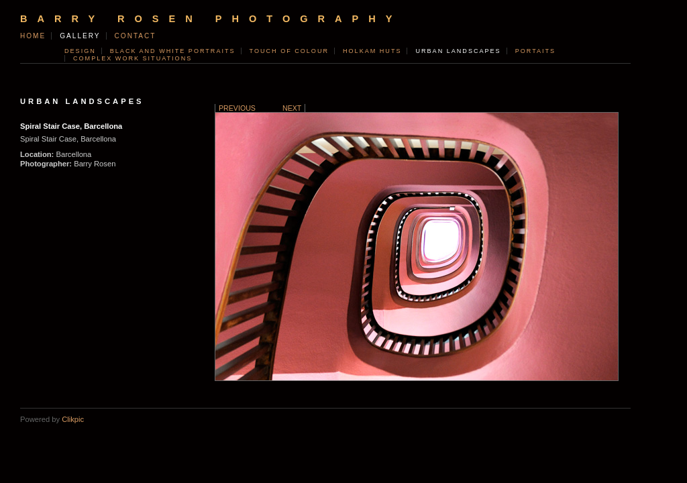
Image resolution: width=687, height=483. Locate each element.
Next (291, 108)
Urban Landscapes (457, 51)
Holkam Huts (372, 51)
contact (135, 36)
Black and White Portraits (172, 51)
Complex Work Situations (132, 58)
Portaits (535, 51)
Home (33, 36)
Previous (237, 108)
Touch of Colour (289, 51)
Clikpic (73, 419)
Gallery (80, 36)
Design (80, 51)
